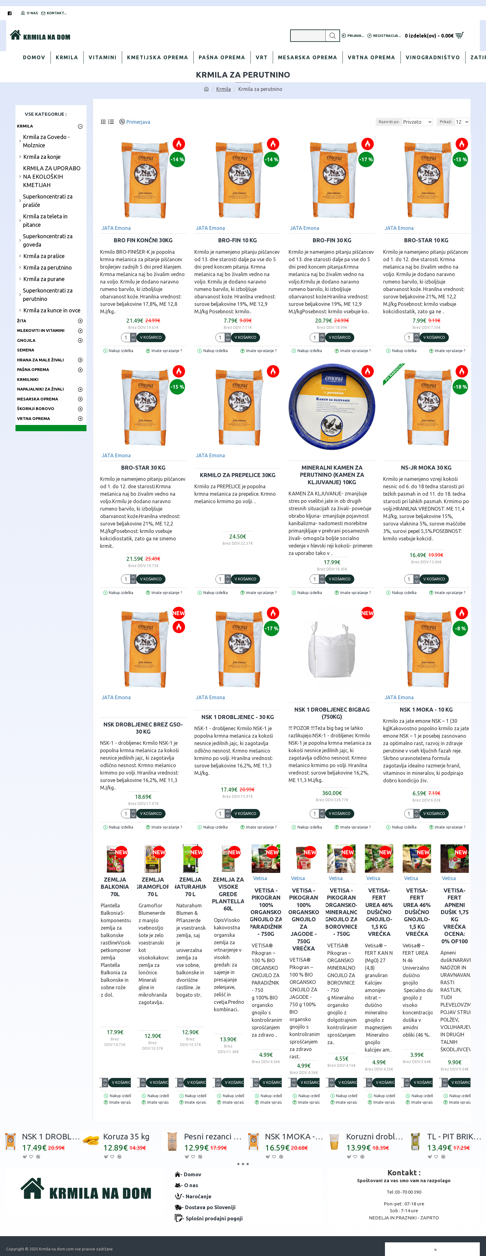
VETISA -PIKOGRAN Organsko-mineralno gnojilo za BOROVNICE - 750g (341, 912)
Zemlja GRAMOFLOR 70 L (152, 886)
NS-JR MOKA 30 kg (426, 467)
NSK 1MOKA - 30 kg (294, 1136)
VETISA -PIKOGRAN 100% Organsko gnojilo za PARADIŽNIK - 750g (266, 912)
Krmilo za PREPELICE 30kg (238, 475)
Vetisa (260, 878)
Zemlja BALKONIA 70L (115, 886)
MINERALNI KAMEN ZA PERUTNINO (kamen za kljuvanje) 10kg (332, 474)
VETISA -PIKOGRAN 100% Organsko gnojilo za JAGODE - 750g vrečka (303, 919)
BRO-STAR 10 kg (426, 240)
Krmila (223, 89)
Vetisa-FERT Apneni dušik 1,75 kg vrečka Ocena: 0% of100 (455, 915)
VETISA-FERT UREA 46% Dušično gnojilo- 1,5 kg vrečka (379, 912)
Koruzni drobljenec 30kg (375, 1136)
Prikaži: (448, 122)
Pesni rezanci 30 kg (213, 1136)
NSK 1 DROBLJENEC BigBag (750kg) (332, 713)
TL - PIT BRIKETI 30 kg (456, 1136)
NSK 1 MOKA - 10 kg (426, 709)
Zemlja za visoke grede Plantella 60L (228, 894)
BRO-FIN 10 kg (237, 240)
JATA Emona (116, 228)
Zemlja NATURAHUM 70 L (190, 886)
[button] (238, 1164)
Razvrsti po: (394, 122)
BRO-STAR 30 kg (143, 467)
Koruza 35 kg (126, 1136)
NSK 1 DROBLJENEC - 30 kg (237, 717)
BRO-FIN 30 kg (332, 240)
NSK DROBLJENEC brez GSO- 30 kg (143, 728)
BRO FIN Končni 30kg (143, 240)
